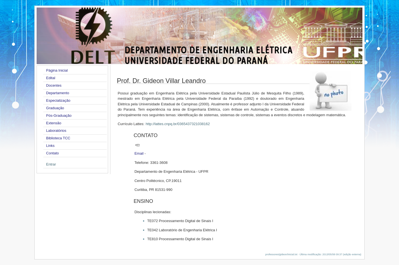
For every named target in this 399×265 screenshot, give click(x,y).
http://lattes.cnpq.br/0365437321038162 (178, 124)
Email (139, 153)
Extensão (53, 123)
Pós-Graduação (59, 115)
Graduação (55, 108)
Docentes (53, 85)
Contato (52, 153)
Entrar (51, 164)
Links (50, 146)
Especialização (58, 100)
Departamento (57, 93)
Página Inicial (57, 70)
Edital (50, 78)
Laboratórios (56, 130)
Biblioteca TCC (58, 138)
